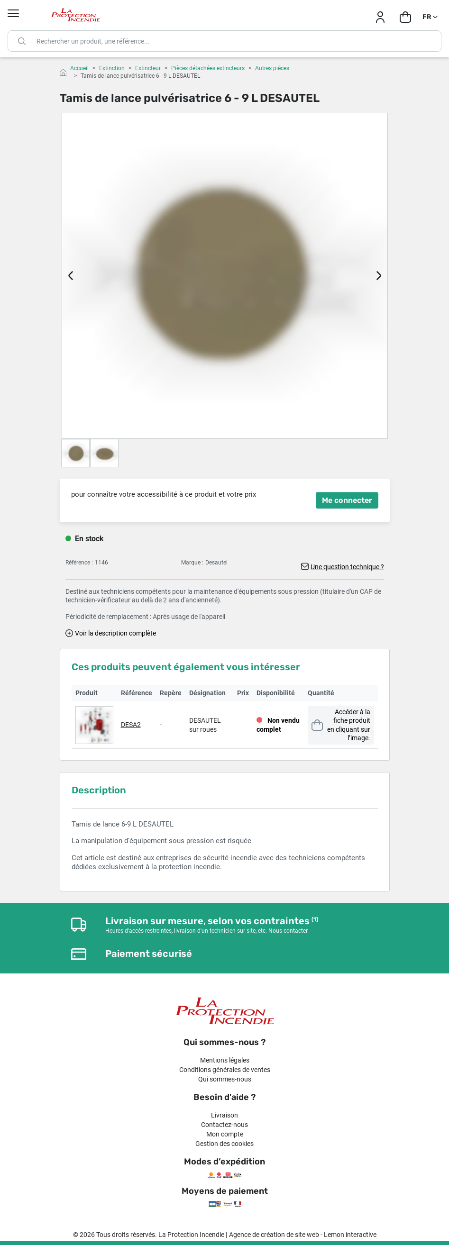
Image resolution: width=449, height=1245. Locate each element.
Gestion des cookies (224, 1143)
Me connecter (347, 500)
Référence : (79, 562)
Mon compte (224, 1134)
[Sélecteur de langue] (430, 17)
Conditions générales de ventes (224, 1069)
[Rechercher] (224, 41)
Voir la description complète (115, 633)
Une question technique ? (347, 567)
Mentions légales (224, 1060)
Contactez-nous (224, 1124)
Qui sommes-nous (224, 1079)
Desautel (216, 562)
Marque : (192, 562)
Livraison (224, 1115)
